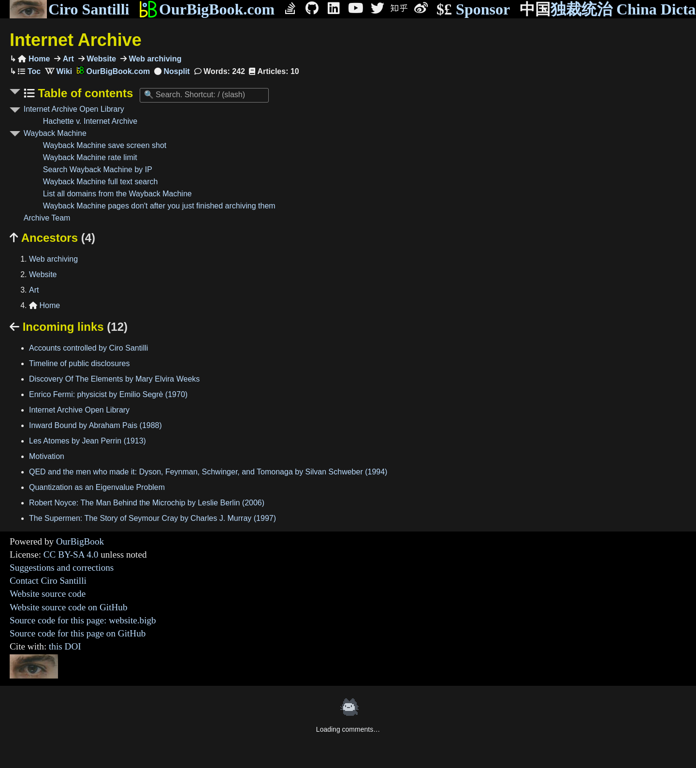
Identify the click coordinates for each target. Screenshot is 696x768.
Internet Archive (76, 40)
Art (67, 59)
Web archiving (154, 59)
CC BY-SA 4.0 (71, 554)
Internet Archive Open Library (74, 109)
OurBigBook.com (207, 9)
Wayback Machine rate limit (90, 157)
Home (34, 59)
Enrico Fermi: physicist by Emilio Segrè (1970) (108, 394)
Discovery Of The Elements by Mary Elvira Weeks (114, 379)
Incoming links (69, 326)
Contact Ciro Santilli (48, 581)
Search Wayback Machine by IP (97, 169)
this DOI (65, 646)
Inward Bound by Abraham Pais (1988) (95, 425)
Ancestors (52, 237)
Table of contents (84, 93)
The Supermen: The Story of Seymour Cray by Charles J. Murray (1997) (152, 518)
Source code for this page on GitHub (77, 633)
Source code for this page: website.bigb (83, 620)
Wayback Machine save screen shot (105, 145)
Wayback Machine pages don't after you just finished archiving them (159, 206)
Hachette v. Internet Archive (90, 121)
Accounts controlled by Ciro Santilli (88, 348)
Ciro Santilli (69, 9)
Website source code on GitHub (69, 607)
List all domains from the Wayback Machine (117, 194)
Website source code (48, 594)
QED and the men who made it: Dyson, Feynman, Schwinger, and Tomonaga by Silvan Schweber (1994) (208, 472)
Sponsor (473, 9)
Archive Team (47, 218)
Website (100, 59)
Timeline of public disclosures (79, 363)
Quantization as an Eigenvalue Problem (97, 487)
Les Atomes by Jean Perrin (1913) (87, 441)
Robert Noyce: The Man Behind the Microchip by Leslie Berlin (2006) (146, 503)
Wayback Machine (55, 133)
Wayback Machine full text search (100, 181)
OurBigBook (80, 541)
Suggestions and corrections (62, 567)
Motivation (46, 456)
